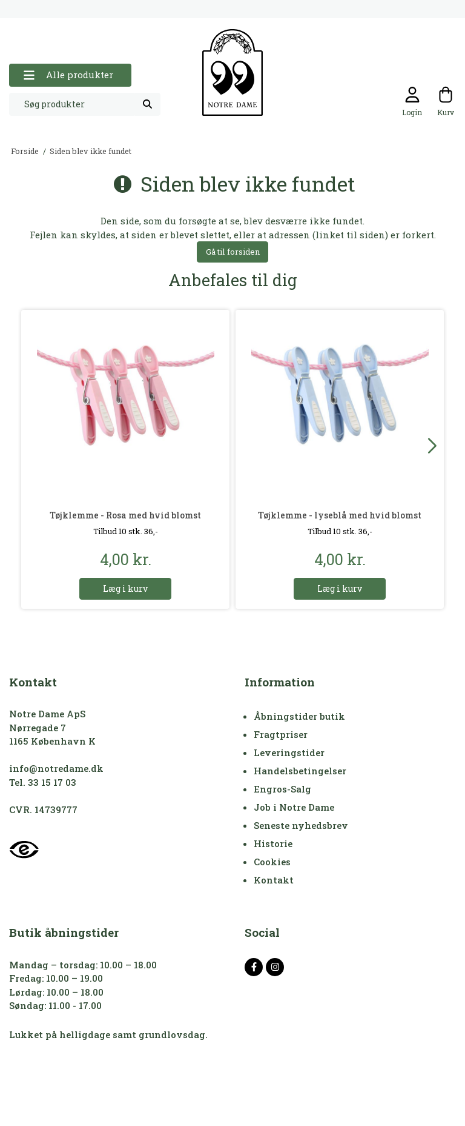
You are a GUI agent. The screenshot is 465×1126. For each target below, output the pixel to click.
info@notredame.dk (56, 768)
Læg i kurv (125, 588)
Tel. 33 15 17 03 (42, 782)
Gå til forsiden (233, 251)
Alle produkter (68, 75)
